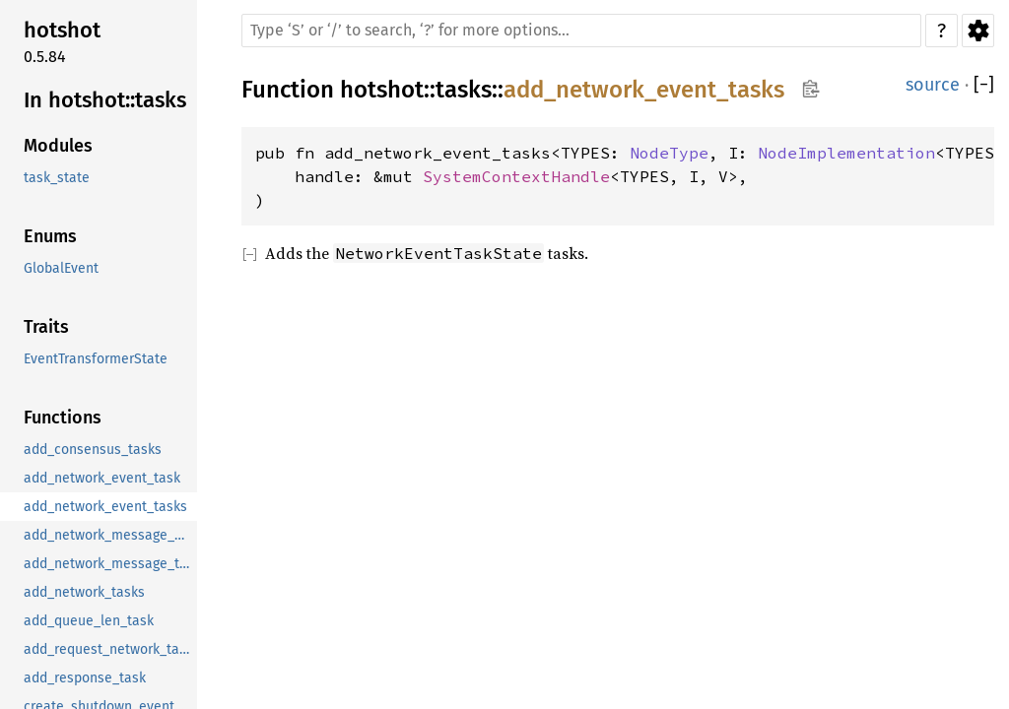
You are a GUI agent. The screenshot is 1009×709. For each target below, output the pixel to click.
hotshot (382, 89)
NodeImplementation (846, 152)
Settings (978, 30)
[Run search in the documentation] (581, 30)
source (933, 85)
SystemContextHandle (516, 176)
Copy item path (810, 88)
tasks (464, 89)
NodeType (669, 152)
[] (984, 85)
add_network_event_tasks (644, 89)
